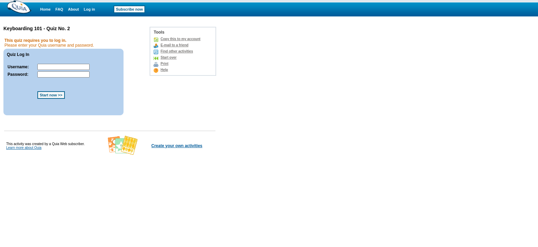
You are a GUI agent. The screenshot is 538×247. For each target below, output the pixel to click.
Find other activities (177, 51)
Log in (89, 9)
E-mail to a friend (174, 45)
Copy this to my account (180, 39)
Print (164, 64)
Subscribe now (129, 9)
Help (164, 70)
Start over (169, 57)
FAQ (59, 9)
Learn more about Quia (24, 148)
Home (45, 9)
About (73, 9)
